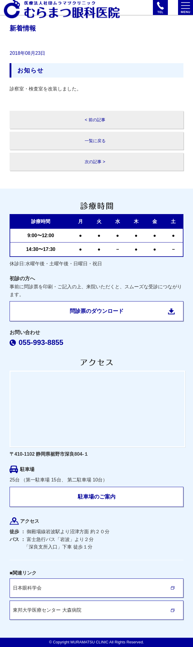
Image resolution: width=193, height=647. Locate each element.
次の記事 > (95, 161)
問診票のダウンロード (97, 311)
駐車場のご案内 (97, 497)
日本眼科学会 (27, 587)
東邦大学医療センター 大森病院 (47, 610)
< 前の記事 (95, 119)
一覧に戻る (95, 140)
